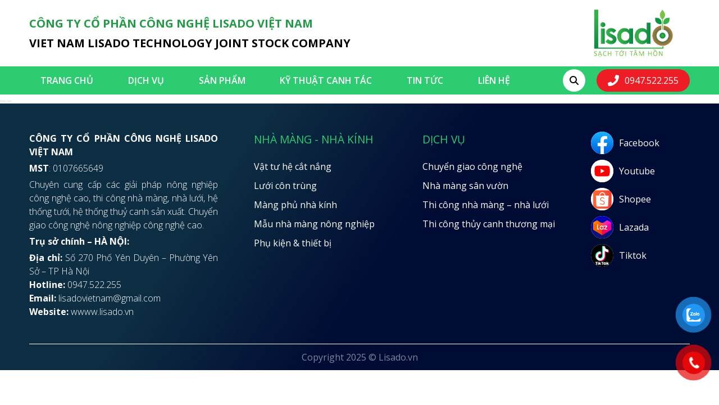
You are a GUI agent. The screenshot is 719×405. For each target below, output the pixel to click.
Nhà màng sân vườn (465, 185)
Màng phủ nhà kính (295, 205)
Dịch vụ (146, 80)
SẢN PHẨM (222, 80)
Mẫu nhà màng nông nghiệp (314, 224)
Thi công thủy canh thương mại (488, 224)
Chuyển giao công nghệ (472, 166)
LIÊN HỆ (494, 80)
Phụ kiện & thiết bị (292, 243)
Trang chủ (66, 80)
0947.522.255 (652, 80)
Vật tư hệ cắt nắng (292, 166)
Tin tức (425, 80)
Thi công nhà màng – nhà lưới (485, 205)
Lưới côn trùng (285, 185)
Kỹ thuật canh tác (326, 80)
